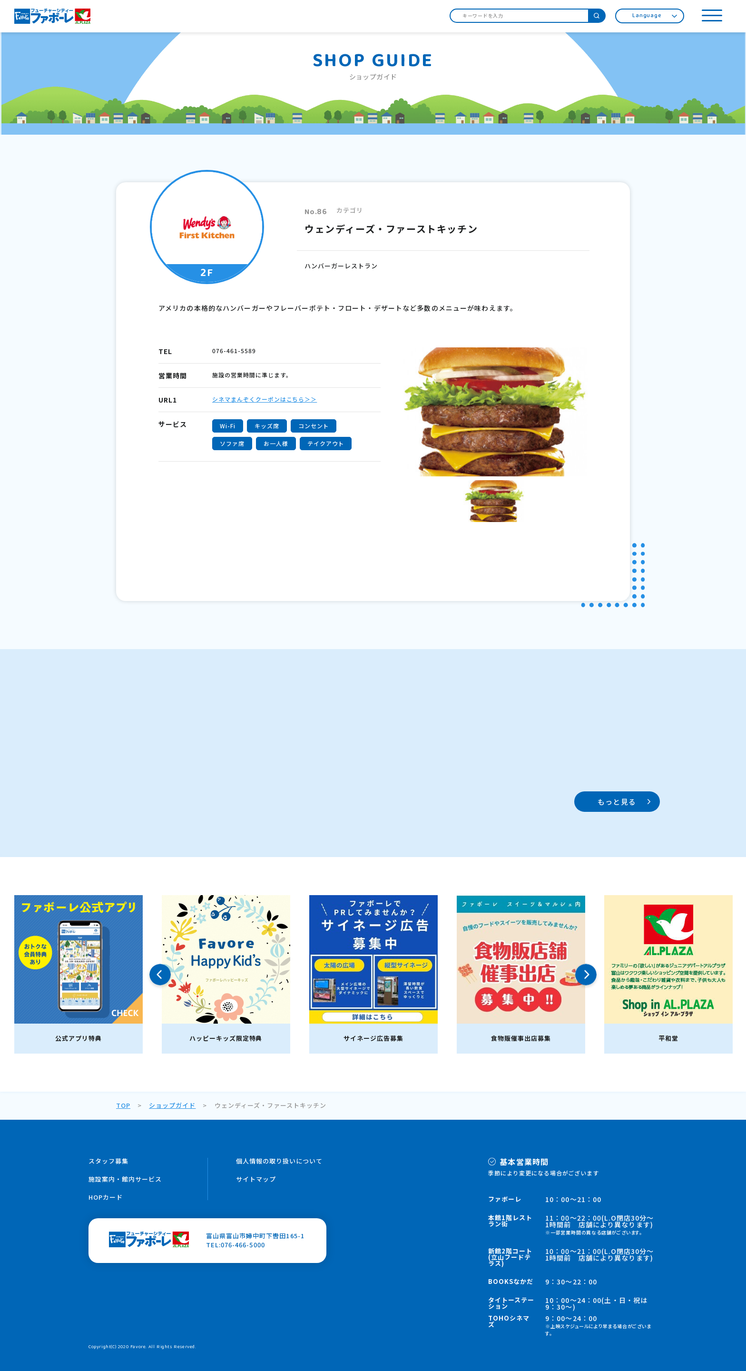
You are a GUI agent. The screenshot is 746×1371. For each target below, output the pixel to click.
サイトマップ (256, 1179)
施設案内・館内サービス (125, 1179)
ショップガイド (172, 1105)
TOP (123, 1105)
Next (586, 974)
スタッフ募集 (108, 1161)
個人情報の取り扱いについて (279, 1161)
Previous (160, 974)
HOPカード (105, 1197)
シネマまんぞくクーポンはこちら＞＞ (264, 399)
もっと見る (617, 802)
